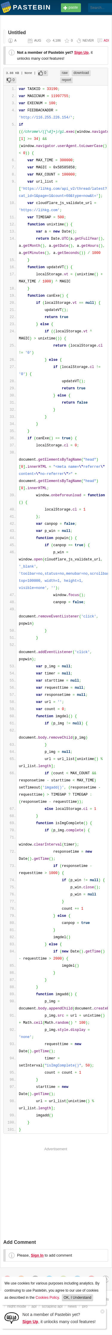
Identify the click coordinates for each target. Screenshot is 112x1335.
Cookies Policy (47, 1297)
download (81, 73)
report (66, 80)
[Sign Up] (11, 1317)
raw (64, 73)
